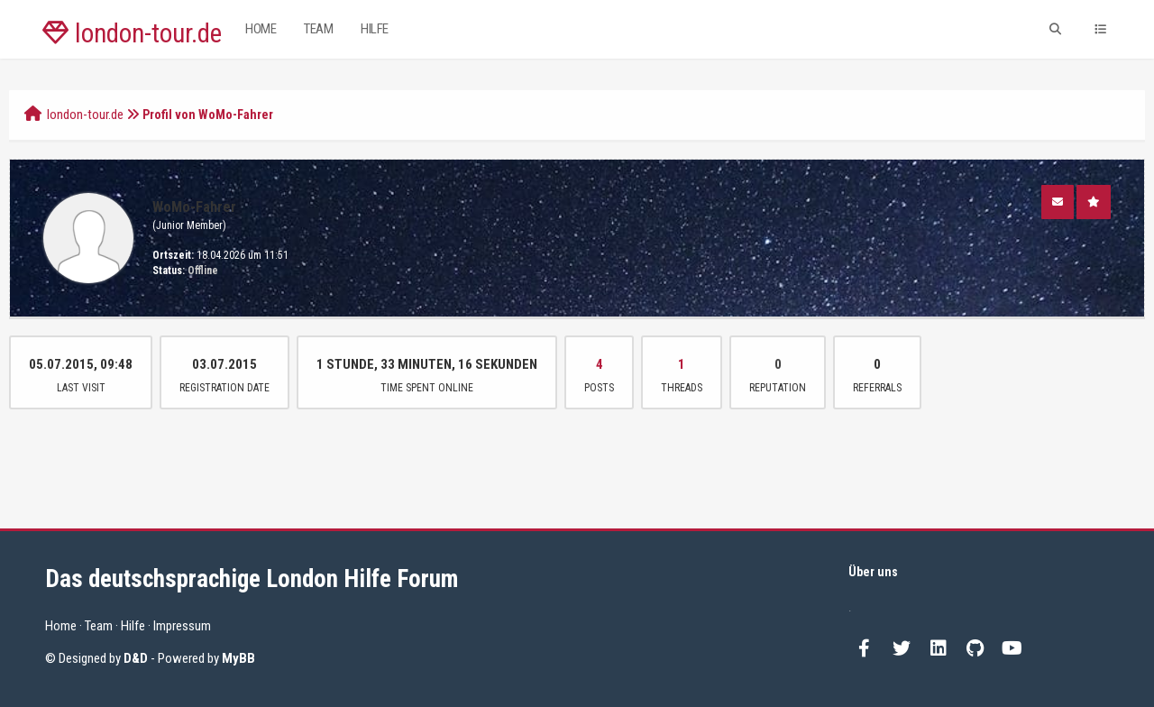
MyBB (238, 658)
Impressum (182, 626)
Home (260, 29)
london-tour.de (132, 33)
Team (318, 29)
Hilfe (375, 29)
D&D (136, 658)
